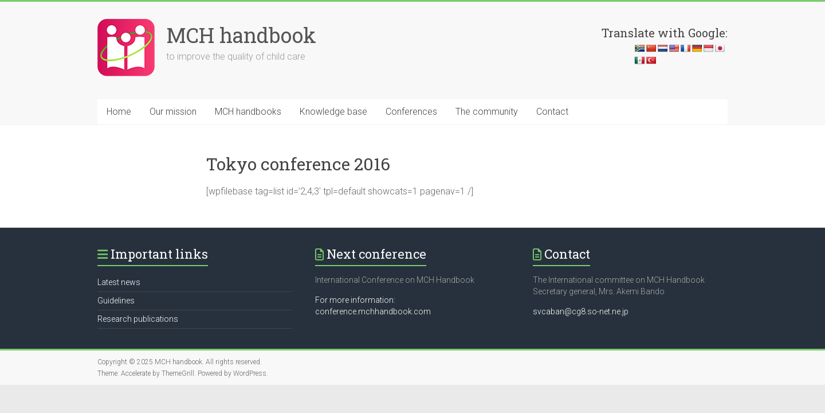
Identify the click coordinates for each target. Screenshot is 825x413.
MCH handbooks (248, 111)
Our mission (173, 111)
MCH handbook (241, 35)
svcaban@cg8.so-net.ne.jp (580, 311)
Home (119, 111)
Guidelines (116, 300)
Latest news (118, 282)
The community (486, 111)
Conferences (411, 111)
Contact (552, 111)
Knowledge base (333, 111)
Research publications (137, 319)
